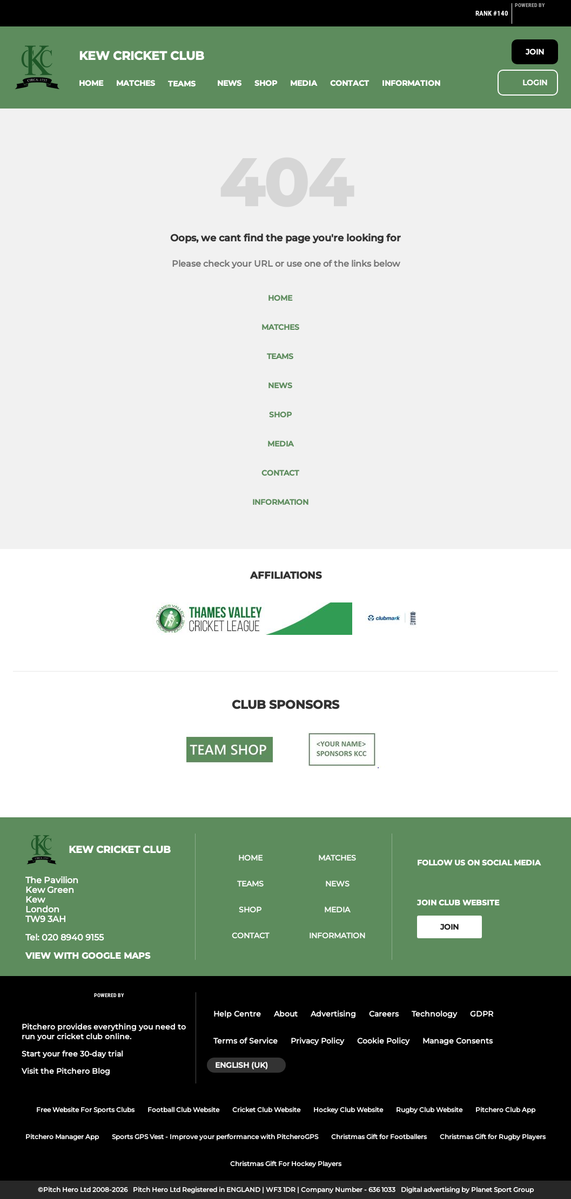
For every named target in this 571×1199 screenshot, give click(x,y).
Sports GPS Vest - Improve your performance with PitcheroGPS (215, 1137)
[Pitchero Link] (536, 17)
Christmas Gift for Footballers (379, 1137)
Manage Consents (457, 1041)
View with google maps (87, 956)
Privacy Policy (317, 1041)
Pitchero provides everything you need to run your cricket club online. (104, 1031)
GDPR (481, 1014)
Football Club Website (183, 1110)
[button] (91, 83)
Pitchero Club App (505, 1110)
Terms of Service (245, 1041)
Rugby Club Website (429, 1110)
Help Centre (237, 1014)
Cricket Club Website (266, 1110)
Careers (384, 1014)
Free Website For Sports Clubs (85, 1110)
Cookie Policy (383, 1041)
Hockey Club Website (348, 1110)
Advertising (333, 1014)
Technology (434, 1014)
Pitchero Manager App (62, 1137)
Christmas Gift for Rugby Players (493, 1137)
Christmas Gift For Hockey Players (285, 1164)
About (286, 1014)
